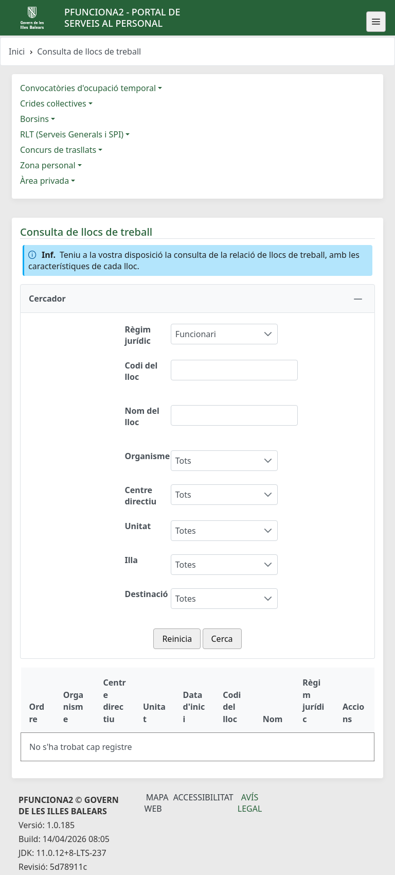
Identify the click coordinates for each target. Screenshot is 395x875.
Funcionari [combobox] (195, 334)
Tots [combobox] (183, 460)
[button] (197, 298)
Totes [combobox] (185, 530)
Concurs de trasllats (58, 149)
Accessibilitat (203, 797)
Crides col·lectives (53, 103)
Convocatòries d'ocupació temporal (88, 88)
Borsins (34, 119)
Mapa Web (157, 803)
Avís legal (250, 803)
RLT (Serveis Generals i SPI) (71, 134)
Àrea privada (44, 180)
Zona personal (48, 165)
